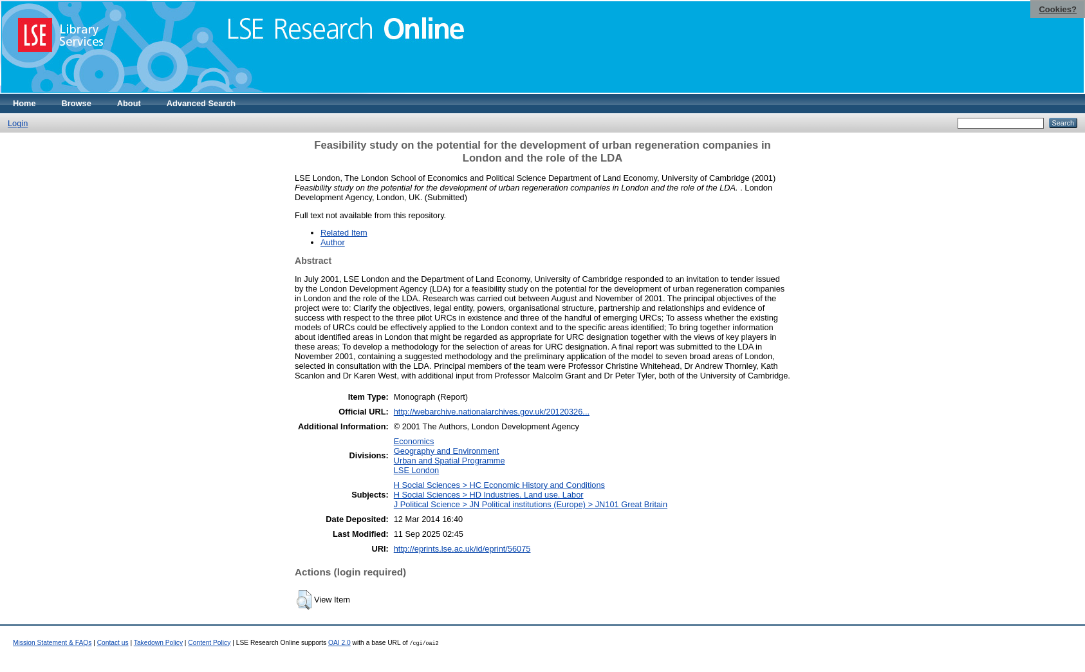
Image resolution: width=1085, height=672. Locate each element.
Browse (76, 103)
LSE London (416, 470)
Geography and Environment (446, 451)
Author (332, 242)
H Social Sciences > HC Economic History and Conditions (499, 485)
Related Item (343, 233)
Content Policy (209, 642)
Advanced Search (201, 103)
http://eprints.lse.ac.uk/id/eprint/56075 (462, 549)
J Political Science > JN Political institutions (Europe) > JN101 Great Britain (530, 504)
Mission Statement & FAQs (52, 642)
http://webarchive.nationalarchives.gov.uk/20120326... (491, 411)
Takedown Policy (158, 642)
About (129, 103)
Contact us (113, 642)
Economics (414, 441)
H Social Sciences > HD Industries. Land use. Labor (489, 494)
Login (18, 123)
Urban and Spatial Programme (449, 460)
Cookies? (1058, 9)
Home (24, 103)
